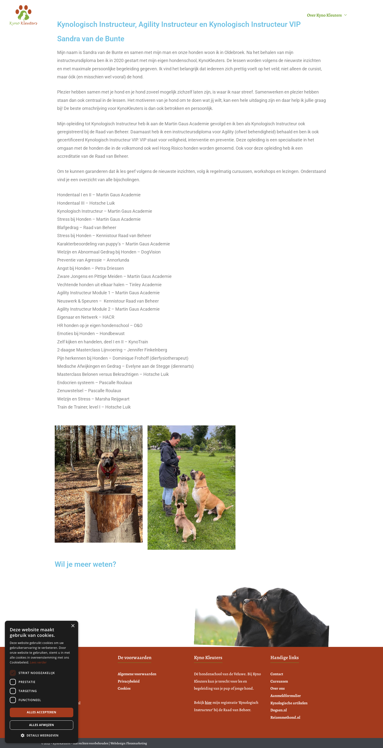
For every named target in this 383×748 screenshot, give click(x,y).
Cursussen (176, 15)
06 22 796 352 (73, 602)
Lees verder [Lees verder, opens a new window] (38, 662)
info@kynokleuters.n (78, 610)
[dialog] (41, 682)
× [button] (72, 626)
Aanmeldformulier (281, 15)
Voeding (207, 15)
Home (152, 15)
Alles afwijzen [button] (41, 725)
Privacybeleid (129, 681)
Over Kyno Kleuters (324, 15)
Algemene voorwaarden (137, 674)
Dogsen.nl (278, 710)
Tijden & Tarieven (239, 15)
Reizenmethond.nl (285, 717)
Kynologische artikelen (289, 703)
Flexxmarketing (136, 743)
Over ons (277, 688)
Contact (363, 15)
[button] (41, 735)
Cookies (124, 688)
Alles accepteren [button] (41, 712)
